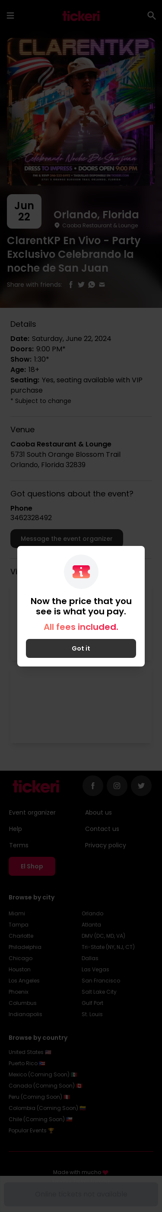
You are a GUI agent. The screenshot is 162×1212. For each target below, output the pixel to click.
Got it (81, 648)
